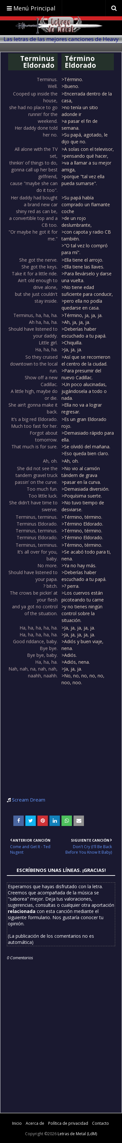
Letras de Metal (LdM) (77, 1133)
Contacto (100, 1123)
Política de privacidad (68, 1123)
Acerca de (35, 1123)
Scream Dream (28, 799)
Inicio (17, 1123)
